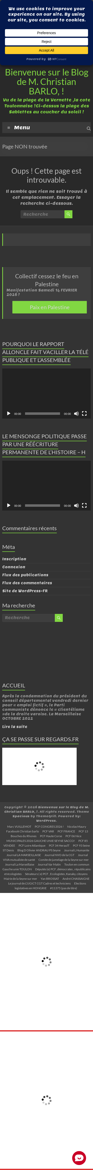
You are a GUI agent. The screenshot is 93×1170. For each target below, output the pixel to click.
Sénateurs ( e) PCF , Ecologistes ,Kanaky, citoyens (56, 874)
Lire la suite (14, 727)
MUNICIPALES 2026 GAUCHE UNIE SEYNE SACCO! (40, 841)
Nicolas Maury (76, 826)
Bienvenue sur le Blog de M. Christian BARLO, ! (46, 81)
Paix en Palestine (50, 307)
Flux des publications (25, 575)
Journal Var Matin (49, 864)
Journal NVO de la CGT (59, 855)
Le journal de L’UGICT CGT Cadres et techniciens (39, 883)
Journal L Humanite (76, 850)
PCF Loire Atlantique (32, 845)
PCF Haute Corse (51, 836)
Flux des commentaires (27, 583)
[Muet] (76, 413)
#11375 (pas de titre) (63, 888)
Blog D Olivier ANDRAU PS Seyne (39, 850)
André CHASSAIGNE (76, 878)
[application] (46, 393)
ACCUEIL (13, 685)
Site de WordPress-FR (25, 591)
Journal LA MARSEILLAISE (23, 855)
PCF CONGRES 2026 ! (49, 826)
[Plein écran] (84, 413)
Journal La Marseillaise (19, 864)
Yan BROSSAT (50, 878)
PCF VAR (48, 831)
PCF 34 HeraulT (59, 845)
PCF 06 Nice (73, 836)
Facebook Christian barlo (22, 831)
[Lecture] (8, 413)
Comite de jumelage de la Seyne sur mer (63, 860)
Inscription (14, 559)
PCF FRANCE (66, 831)
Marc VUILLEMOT (19, 826)
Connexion (13, 567)
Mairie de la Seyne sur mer (20, 878)
